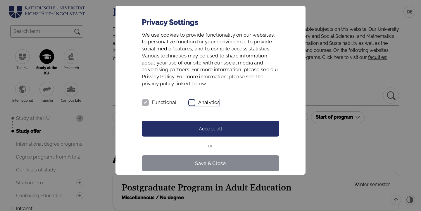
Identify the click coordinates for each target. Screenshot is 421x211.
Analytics (209, 102)
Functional (164, 102)
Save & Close (210, 163)
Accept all (210, 129)
